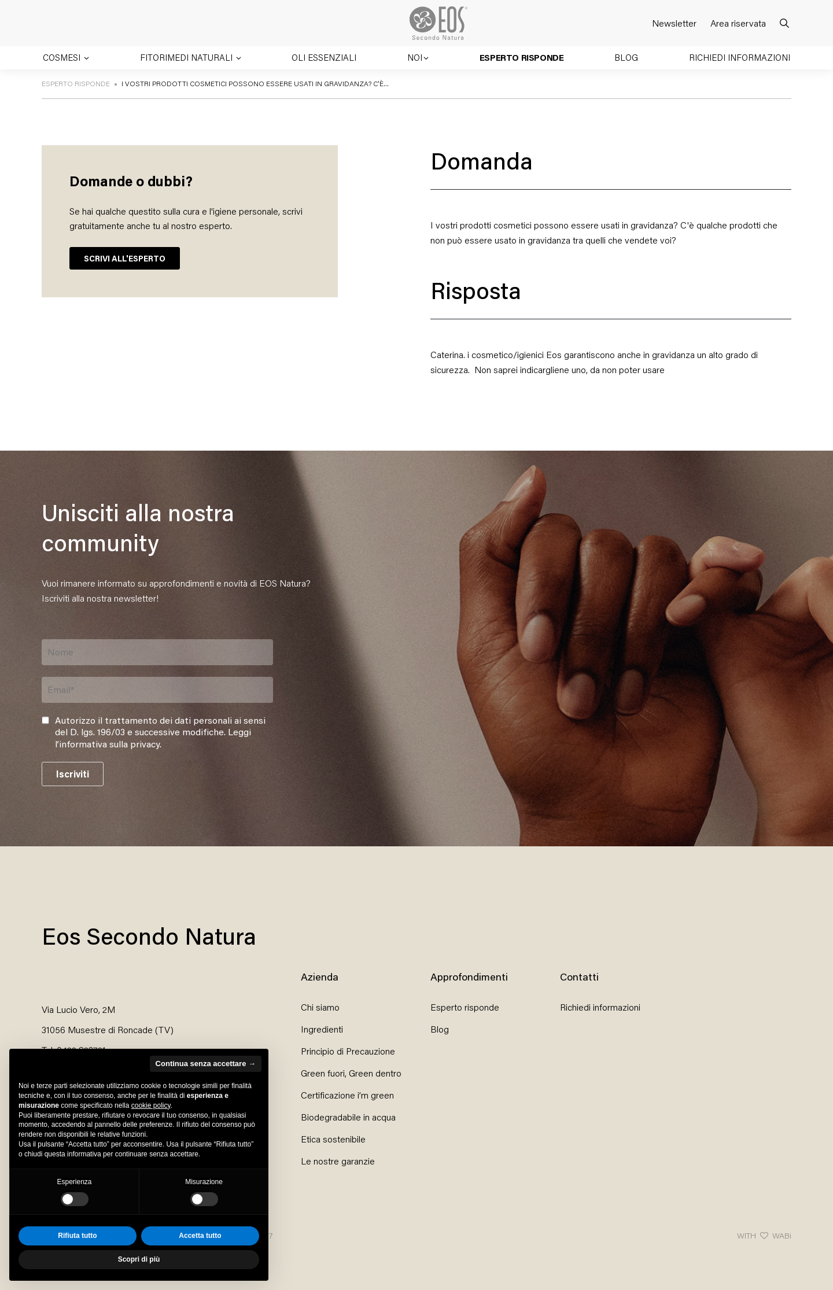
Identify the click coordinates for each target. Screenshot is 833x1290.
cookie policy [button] (151, 1105)
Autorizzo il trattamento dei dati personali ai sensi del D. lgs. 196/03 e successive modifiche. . (160, 732)
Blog (626, 57)
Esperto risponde (522, 57)
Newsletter (674, 23)
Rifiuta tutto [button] (77, 1236)
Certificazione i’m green (347, 1095)
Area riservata (738, 23)
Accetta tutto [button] (200, 1236)
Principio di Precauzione (348, 1051)
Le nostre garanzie (338, 1161)
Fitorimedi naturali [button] (187, 57)
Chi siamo (320, 1007)
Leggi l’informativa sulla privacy (153, 737)
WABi (781, 1235)
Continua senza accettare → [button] (206, 1063)
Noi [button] (414, 57)
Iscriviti (72, 774)
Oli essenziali (324, 57)
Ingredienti (322, 1029)
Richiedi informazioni (739, 57)
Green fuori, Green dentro (351, 1073)
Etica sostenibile (333, 1139)
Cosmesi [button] (63, 57)
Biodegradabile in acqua (348, 1117)
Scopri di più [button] (139, 1259)
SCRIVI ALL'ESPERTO (124, 258)
